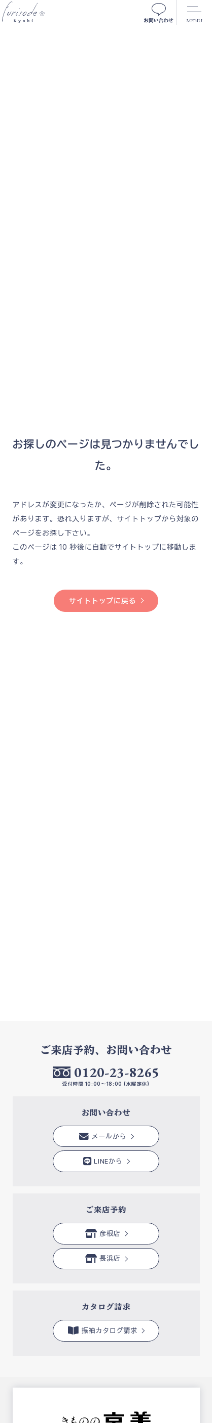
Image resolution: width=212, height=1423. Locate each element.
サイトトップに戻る (102, 600)
